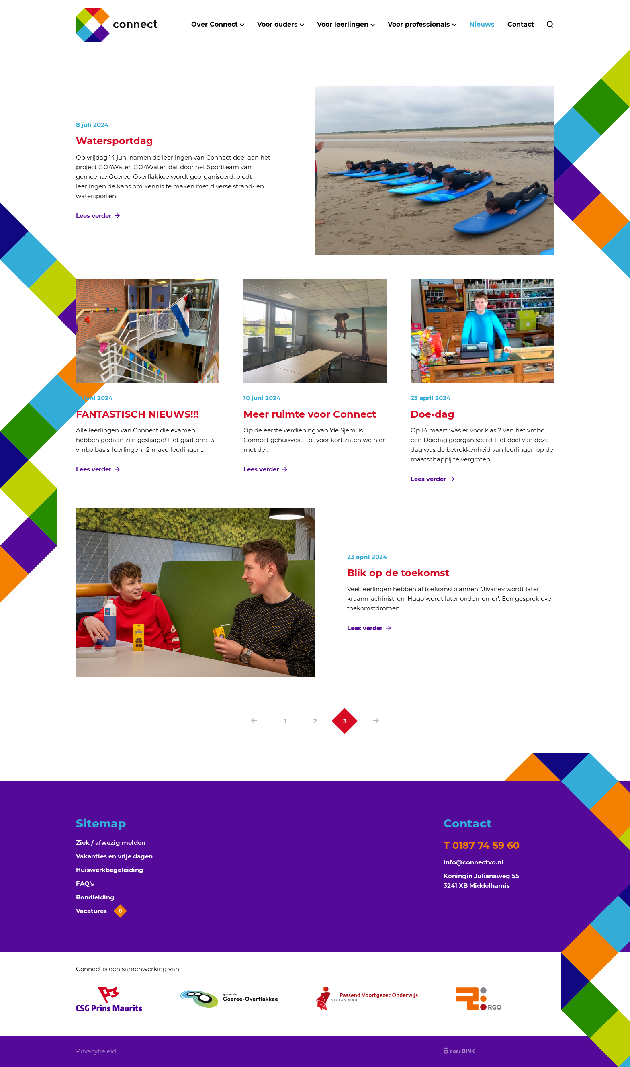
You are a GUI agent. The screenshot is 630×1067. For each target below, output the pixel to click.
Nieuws (482, 24)
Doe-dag (432, 414)
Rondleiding (95, 897)
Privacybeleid (96, 1051)
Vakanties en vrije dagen (114, 856)
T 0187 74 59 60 (482, 845)
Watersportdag (114, 141)
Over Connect (214, 24)
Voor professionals (419, 24)
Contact (520, 24)
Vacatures (100, 911)
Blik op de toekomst (398, 573)
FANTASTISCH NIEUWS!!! (139, 414)
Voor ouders (277, 24)
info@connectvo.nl (473, 862)
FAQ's (85, 883)
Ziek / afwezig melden (110, 842)
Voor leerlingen (342, 24)
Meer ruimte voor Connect (309, 414)
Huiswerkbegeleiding (109, 870)
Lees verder (98, 215)
